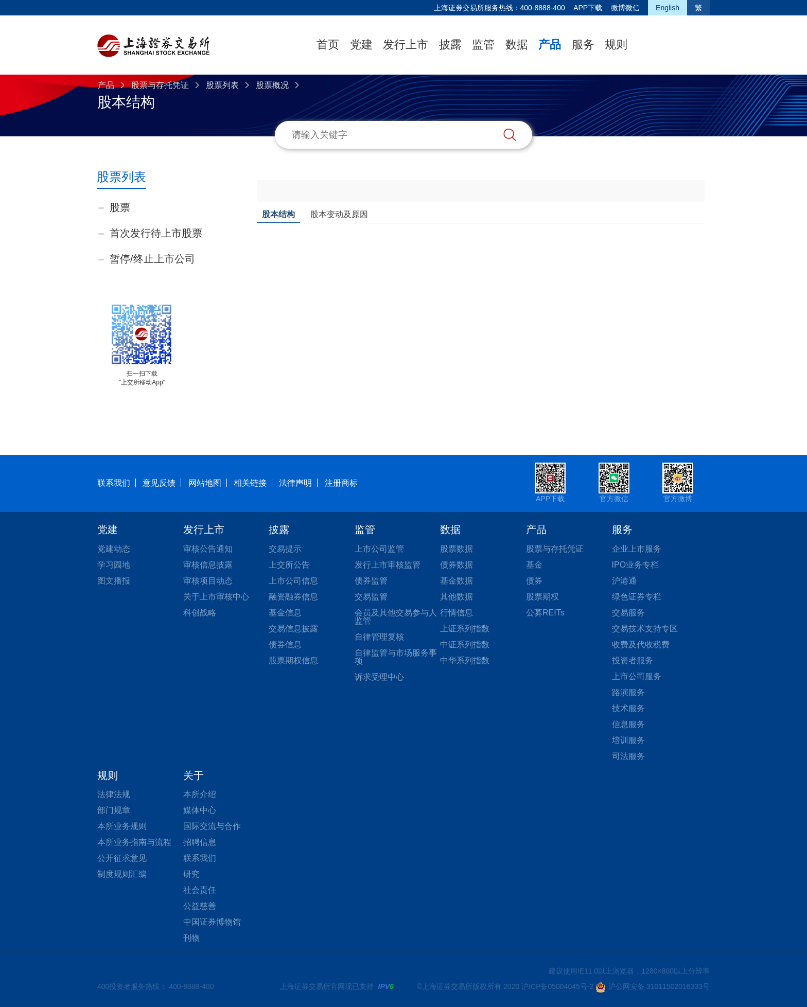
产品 (549, 44)
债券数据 (456, 564)
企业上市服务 (636, 548)
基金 (534, 564)
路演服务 (628, 692)
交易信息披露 (293, 628)
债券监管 (371, 580)
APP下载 (587, 8)
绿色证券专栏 (636, 596)
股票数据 (456, 548)
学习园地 (113, 564)
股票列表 (222, 85)
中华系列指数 (464, 660)
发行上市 (405, 44)
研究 (191, 874)
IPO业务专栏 (635, 564)
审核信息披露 (208, 564)
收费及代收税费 (641, 644)
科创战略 (199, 612)
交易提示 (285, 548)
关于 (193, 775)
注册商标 (341, 483)
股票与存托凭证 (160, 85)
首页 (328, 44)
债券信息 (285, 644)
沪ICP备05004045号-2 (557, 986)
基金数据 (456, 580)
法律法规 (113, 794)
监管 (483, 44)
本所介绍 (199, 794)
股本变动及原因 (339, 214)
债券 (534, 580)
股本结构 (278, 214)
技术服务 (628, 708)
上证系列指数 (464, 628)
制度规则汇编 (122, 874)
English (667, 8)
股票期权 (542, 596)
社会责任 (199, 890)
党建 (361, 44)
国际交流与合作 (212, 826)
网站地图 (204, 483)
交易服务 (628, 612)
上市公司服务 (636, 676)
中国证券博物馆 (212, 921)
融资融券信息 (293, 596)
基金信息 (285, 612)
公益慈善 (199, 906)
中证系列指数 (464, 644)
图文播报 (113, 580)
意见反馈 (159, 483)
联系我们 (113, 483)
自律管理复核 (379, 636)
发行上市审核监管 (387, 564)
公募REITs (545, 612)
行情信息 (456, 612)
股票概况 (272, 85)
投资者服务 (632, 660)
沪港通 (624, 580)
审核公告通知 (208, 548)
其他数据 (456, 596)
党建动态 (113, 548)
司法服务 (628, 756)
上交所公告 (289, 564)
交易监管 (371, 596)
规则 (616, 44)
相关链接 (250, 483)
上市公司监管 (379, 548)
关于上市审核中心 (216, 596)
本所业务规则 (122, 826)
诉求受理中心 (379, 677)
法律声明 (295, 483)
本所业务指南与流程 (134, 842)
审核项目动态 (208, 580)
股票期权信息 (293, 660)
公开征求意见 (122, 858)
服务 (583, 44)
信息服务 (628, 724)
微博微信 (625, 8)
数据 (516, 44)
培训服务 (628, 740)
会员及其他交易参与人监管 (396, 616)
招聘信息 (199, 842)
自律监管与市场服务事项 (396, 656)
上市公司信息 (293, 580)
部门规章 (113, 810)
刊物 (191, 937)
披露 (450, 44)
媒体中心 (199, 810)
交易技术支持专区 (645, 628)
